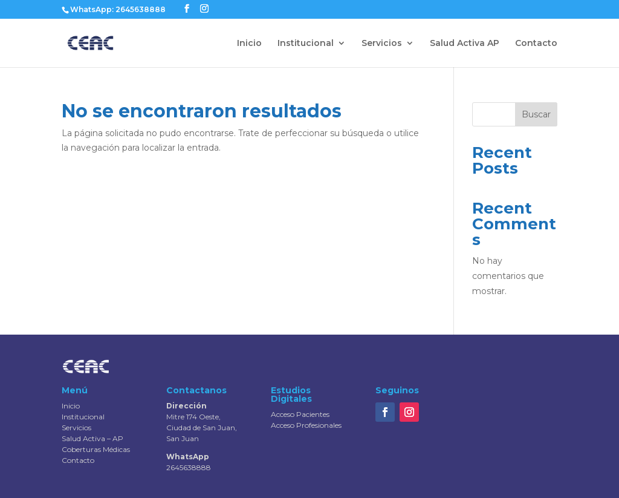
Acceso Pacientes (300, 414)
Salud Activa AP (464, 43)
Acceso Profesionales (306, 425)
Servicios (381, 43)
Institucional (305, 43)
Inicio (249, 43)
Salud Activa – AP (92, 438)
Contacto (536, 43)
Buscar (536, 114)
